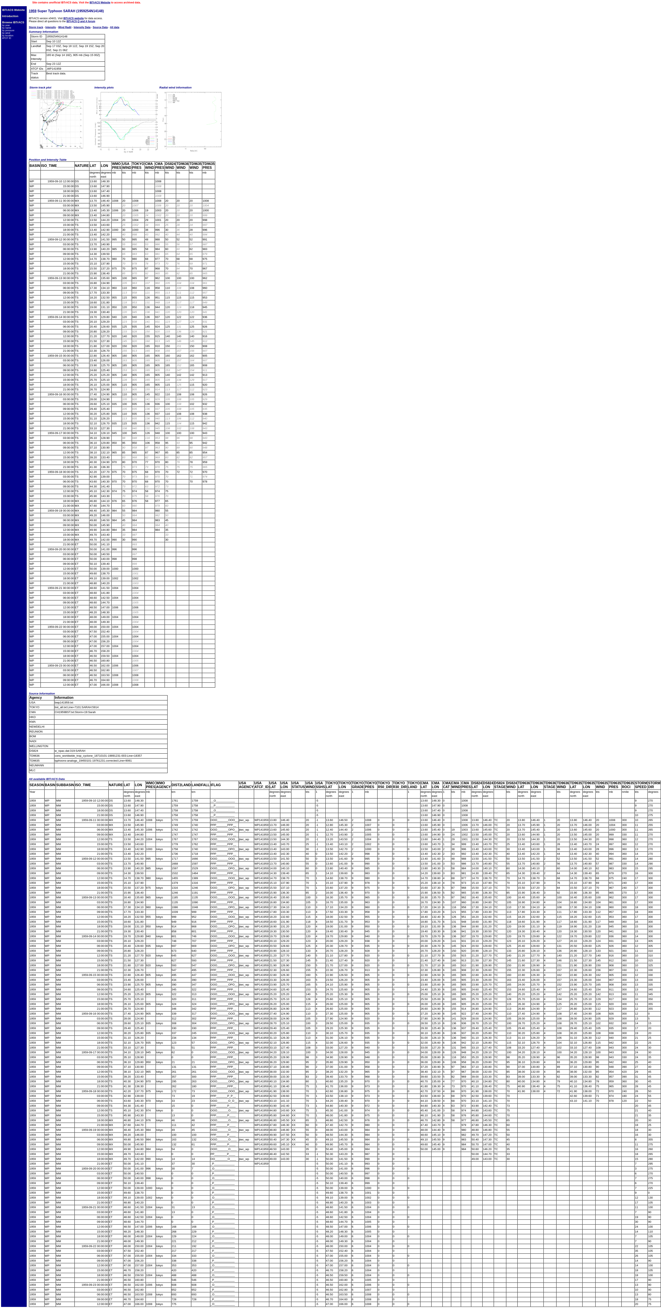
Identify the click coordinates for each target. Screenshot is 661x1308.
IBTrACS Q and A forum (80, 21)
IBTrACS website (73, 18)
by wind (6, 33)
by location (7, 35)
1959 (33, 11)
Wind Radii (64, 27)
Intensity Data (82, 27)
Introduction (10, 16)
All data (114, 27)
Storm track (36, 27)
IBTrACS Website (99, 2)
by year (6, 25)
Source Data (100, 27)
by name (6, 27)
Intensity (50, 27)
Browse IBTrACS (13, 22)
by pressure (8, 30)
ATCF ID (6, 38)
